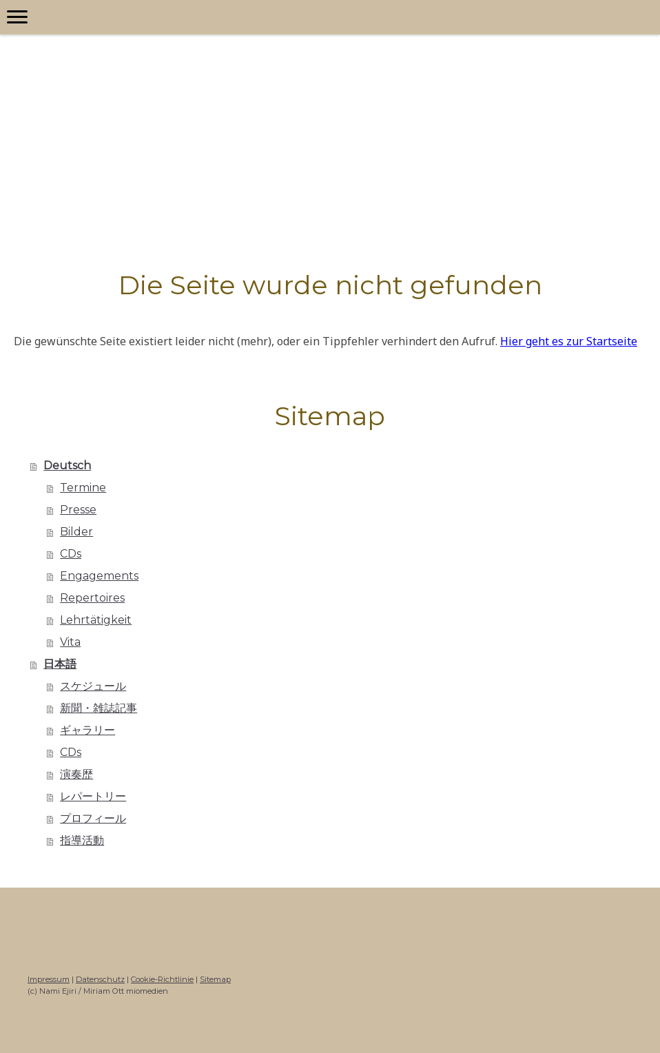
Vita (70, 641)
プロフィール (93, 818)
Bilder (76, 531)
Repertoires (92, 597)
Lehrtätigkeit (96, 619)
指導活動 (82, 840)
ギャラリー (87, 730)
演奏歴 (76, 774)
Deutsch (67, 465)
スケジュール (93, 686)
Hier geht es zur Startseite (568, 341)
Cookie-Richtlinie (162, 979)
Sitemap (215, 979)
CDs (70, 553)
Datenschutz (100, 979)
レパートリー (93, 796)
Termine (83, 487)
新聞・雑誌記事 (98, 708)
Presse (78, 509)
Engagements (99, 575)
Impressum (49, 979)
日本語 (59, 664)
